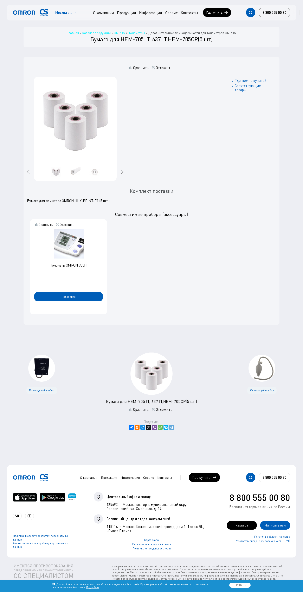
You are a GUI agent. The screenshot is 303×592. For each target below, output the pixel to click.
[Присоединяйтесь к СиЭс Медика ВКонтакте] (17, 516)
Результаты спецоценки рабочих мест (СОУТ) (262, 541)
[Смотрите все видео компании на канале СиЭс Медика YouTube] (30, 516)
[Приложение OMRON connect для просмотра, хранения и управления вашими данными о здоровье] (72, 497)
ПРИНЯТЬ (239, 585)
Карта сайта (151, 540)
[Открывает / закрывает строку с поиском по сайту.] (250, 12)
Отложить (164, 68)
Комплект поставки (151, 191)
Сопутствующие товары (248, 87)
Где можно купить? (250, 80)
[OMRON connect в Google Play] (52, 497)
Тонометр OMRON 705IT (68, 265)
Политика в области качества (272, 536)
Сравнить (141, 68)
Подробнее (69, 296)
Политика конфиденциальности (152, 548)
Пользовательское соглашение (151, 544)
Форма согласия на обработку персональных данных (40, 545)
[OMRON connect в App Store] (25, 497)
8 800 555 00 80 (260, 497)
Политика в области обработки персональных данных (41, 537)
